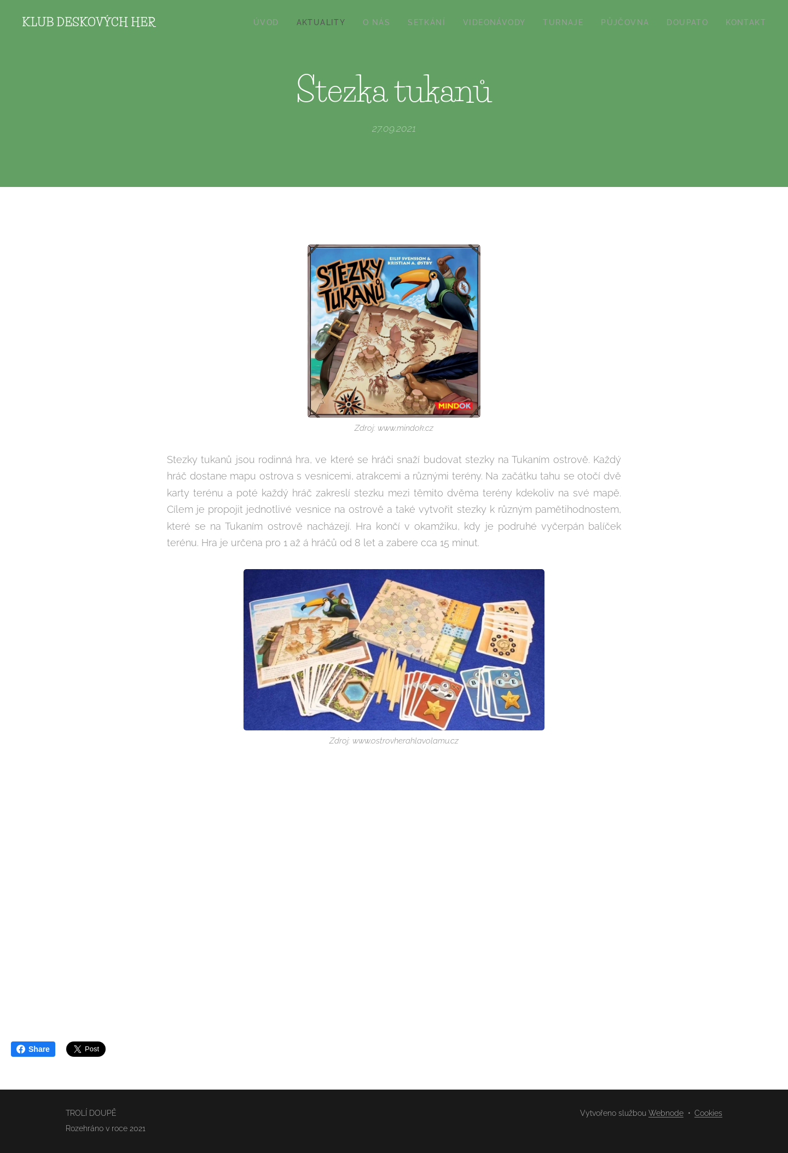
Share (33, 1049)
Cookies (708, 1113)
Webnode (665, 1113)
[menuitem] (269, 22)
